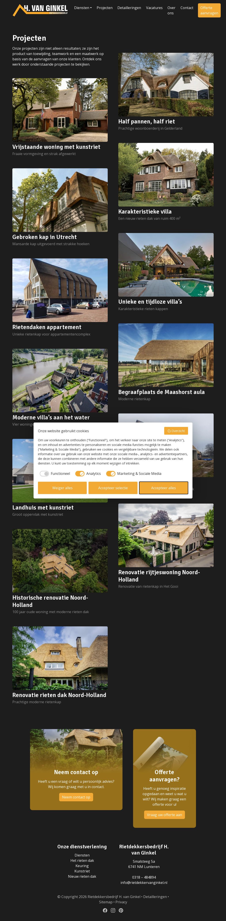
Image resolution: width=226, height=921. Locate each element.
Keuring (82, 865)
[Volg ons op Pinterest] (120, 910)
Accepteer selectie (113, 487)
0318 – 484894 (144, 877)
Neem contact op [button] (76, 797)
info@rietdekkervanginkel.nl (144, 882)
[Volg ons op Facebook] (105, 910)
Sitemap (106, 902)
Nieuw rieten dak (82, 876)
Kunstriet (82, 871)
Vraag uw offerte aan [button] (164, 814)
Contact (187, 7)
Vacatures (154, 7)
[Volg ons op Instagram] (113, 910)
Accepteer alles (163, 487)
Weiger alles (62, 487)
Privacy (121, 902)
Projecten (105, 7)
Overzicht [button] (176, 431)
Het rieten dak (82, 860)
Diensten (81, 7)
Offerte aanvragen (209, 10)
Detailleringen (129, 7)
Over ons (171, 10)
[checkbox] (54, 473)
